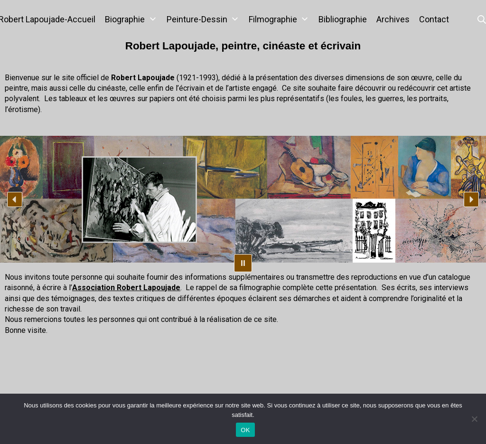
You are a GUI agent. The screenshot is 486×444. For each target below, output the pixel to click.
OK (245, 430)
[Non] (474, 419)
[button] (14, 199)
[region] (243, 199)
